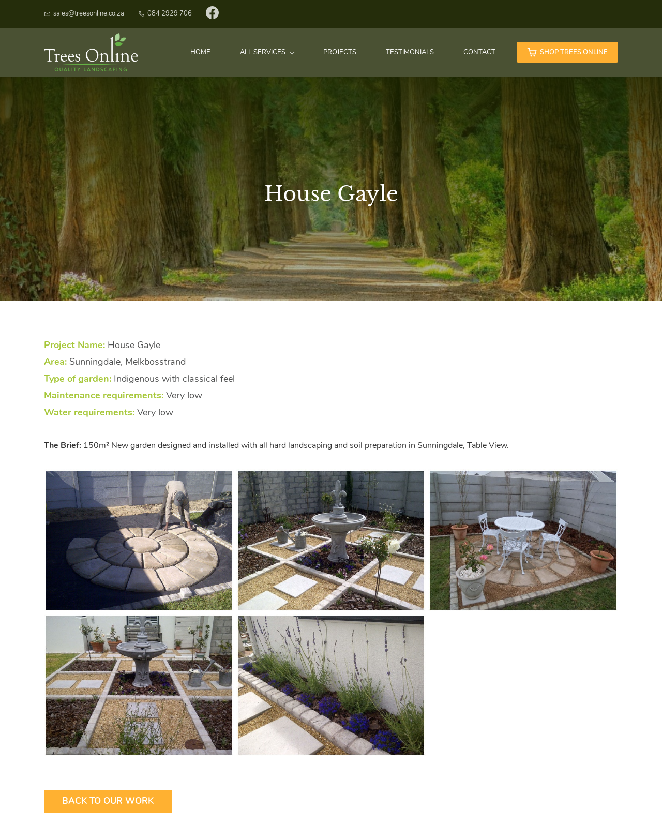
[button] (139, 540)
